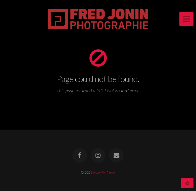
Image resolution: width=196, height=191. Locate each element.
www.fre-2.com (104, 172)
